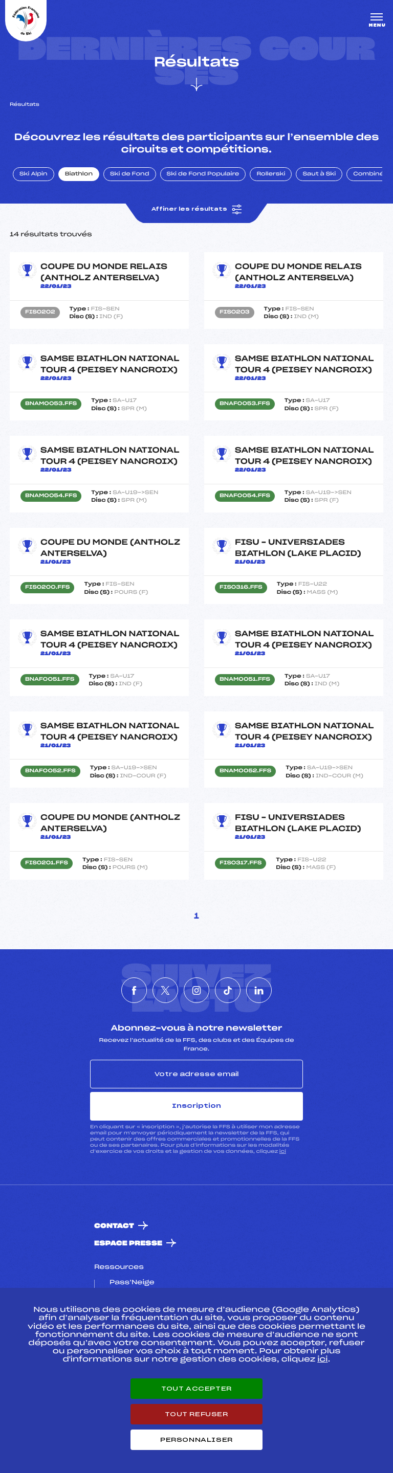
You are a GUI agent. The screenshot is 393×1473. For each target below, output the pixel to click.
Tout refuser (196, 1414)
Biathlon (79, 174)
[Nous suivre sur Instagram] (196, 990)
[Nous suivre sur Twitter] (165, 990)
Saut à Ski (319, 174)
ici (282, 1151)
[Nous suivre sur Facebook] (134, 990)
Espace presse (128, 1243)
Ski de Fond (129, 174)
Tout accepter (196, 1389)
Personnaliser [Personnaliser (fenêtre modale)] (196, 1440)
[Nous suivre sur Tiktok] (228, 990)
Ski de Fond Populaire (203, 174)
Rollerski (270, 174)
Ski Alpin (33, 174)
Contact (114, 1226)
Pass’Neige (132, 1283)
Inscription (196, 1106)
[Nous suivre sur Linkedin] (259, 990)
